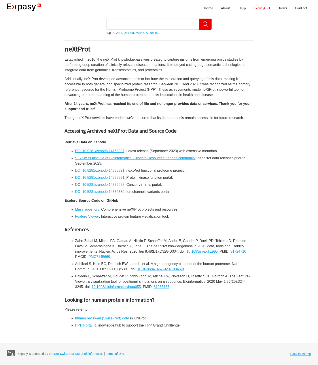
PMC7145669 (99, 257)
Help (242, 8)
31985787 (161, 287)
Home (208, 8)
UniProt (129, 33)
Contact (301, 8)
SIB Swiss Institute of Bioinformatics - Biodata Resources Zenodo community (135, 158)
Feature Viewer (87, 216)
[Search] (205, 24)
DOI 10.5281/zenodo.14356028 (99, 184)
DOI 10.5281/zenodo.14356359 (99, 192)
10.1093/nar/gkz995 (202, 251)
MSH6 (140, 33)
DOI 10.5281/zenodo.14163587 (99, 151)
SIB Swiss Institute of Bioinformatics (78, 353)
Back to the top (300, 354)
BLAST (117, 33)
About (225, 8)
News (283, 8)
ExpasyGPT (262, 8)
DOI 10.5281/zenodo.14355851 (99, 177)
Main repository (87, 209)
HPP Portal (84, 325)
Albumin (151, 33)
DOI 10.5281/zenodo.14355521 (99, 170)
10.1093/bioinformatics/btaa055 (116, 287)
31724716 (238, 251)
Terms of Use (115, 353)
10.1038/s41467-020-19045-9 (160, 269)
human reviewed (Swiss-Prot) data (102, 318)
